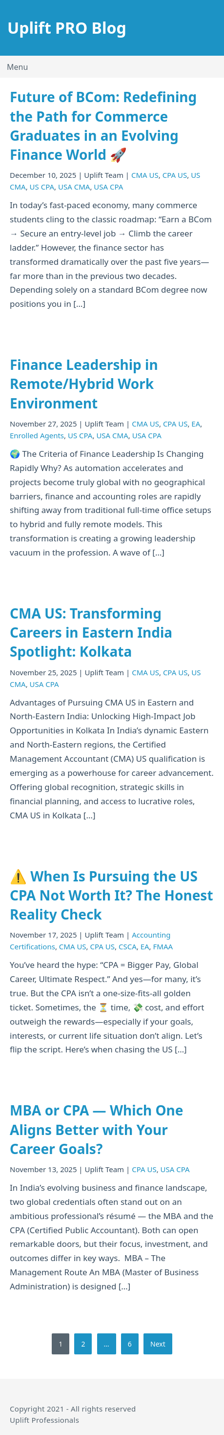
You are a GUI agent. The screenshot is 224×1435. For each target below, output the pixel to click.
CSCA (128, 946)
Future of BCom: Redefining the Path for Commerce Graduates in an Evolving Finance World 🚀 (103, 125)
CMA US (145, 175)
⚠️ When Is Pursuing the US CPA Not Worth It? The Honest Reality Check (111, 895)
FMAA (163, 946)
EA (195, 423)
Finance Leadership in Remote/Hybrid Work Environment (84, 383)
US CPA (42, 187)
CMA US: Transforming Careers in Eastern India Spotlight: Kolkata (91, 632)
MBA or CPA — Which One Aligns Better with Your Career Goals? (96, 1129)
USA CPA (108, 187)
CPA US (175, 175)
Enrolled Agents (37, 435)
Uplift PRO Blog (66, 27)
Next (157, 1344)
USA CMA (74, 187)
